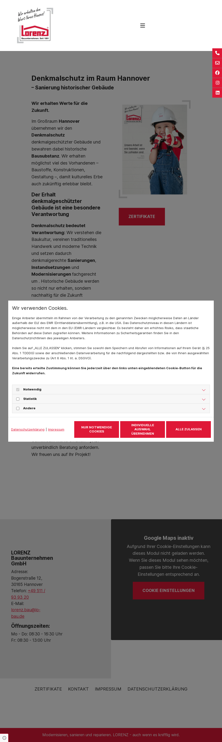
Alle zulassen (189, 429)
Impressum (56, 429)
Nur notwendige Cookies (96, 429)
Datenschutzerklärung (27, 429)
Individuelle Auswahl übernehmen (142, 429)
